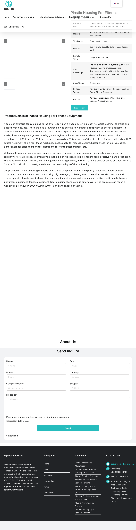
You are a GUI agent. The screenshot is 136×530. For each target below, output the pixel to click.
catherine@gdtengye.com (122, 464)
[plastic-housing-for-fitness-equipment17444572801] (34, 41)
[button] (23, 27)
